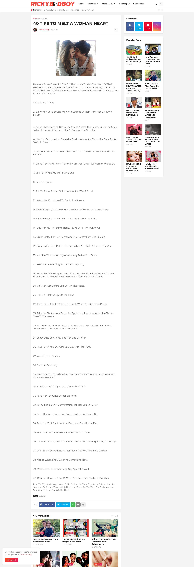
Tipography (124, 4)
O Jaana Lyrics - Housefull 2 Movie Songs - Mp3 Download (69, 10)
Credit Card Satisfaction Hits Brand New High (133, 59)
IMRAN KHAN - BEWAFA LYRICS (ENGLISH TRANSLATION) (133, 87)
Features (92, 4)
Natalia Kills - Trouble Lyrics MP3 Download (152, 166)
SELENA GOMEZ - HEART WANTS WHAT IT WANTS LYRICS (152, 140)
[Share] (116, 30)
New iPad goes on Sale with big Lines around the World (152, 60)
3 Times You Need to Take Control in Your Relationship (104, 541)
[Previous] (159, 10)
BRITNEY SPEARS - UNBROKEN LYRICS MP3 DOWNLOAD (152, 113)
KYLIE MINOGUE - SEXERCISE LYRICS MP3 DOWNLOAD (134, 167)
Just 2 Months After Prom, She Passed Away (45, 540)
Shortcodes (138, 4)
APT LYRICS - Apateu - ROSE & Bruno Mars (133, 139)
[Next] (162, 10)
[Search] (161, 4)
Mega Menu (107, 4)
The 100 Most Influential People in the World (73, 540)
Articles (43, 19)
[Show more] (83, 504)
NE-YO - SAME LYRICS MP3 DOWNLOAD (132, 112)
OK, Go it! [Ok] (11, 560)
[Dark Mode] (156, 4)
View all (115, 516)
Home (81, 4)
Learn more (25, 554)
